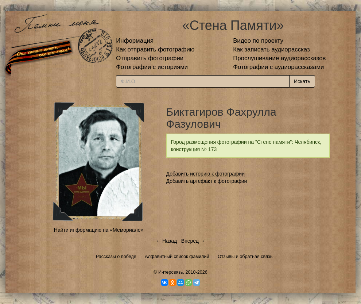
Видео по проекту (258, 40)
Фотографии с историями (152, 67)
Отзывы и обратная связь (245, 256)
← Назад (166, 241)
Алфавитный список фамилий (177, 256)
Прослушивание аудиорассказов (279, 58)
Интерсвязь (170, 272)
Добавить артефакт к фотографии (206, 181)
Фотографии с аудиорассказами (278, 67)
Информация (135, 40)
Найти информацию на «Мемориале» (98, 230)
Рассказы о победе (116, 256)
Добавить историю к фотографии (205, 174)
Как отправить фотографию (155, 49)
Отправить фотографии (149, 58)
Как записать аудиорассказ (271, 49)
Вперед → (193, 241)
